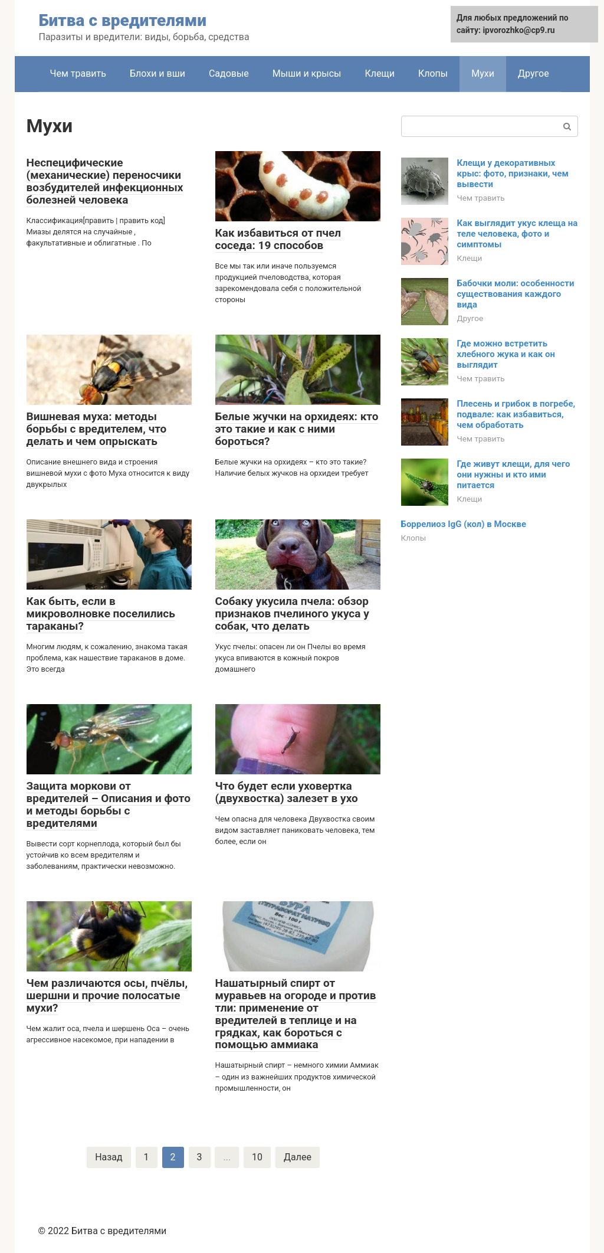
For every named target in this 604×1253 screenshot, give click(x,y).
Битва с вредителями (122, 20)
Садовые (229, 73)
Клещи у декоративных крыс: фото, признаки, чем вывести (513, 173)
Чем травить (78, 73)
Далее (297, 1157)
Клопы (433, 73)
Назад (109, 1157)
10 (257, 1157)
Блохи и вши (157, 73)
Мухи (482, 73)
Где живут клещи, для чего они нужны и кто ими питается (513, 474)
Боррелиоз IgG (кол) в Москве (464, 524)
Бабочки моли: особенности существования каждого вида (516, 294)
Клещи (380, 73)
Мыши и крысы (307, 73)
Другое (533, 73)
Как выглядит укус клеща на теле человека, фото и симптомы (517, 234)
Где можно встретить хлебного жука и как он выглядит (506, 354)
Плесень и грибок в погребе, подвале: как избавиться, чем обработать (516, 414)
